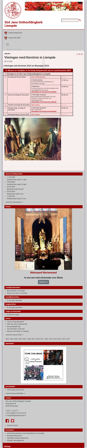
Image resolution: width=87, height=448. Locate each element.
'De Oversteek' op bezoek (16, 329)
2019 (33, 339)
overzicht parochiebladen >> (15, 393)
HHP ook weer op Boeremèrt (17, 324)
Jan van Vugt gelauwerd (15, 322)
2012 (64, 339)
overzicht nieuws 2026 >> (14, 335)
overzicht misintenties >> (14, 202)
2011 (68, 339)
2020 (29, 339)
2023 (16, 339)
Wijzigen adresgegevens (15, 440)
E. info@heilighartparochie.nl (16, 415)
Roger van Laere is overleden (17, 293)
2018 (38, 339)
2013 (59, 339)
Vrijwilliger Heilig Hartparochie (17, 438)
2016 (46, 339)
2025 (7, 339)
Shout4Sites (10, 49)
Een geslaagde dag (13, 326)
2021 (25, 339)
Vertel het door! (12, 425)
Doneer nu (43, 282)
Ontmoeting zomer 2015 (15, 390)
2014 (55, 339)
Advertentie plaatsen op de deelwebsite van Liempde (25, 433)
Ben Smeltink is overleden (16, 291)
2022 (20, 339)
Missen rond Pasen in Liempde (18, 331)
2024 (11, 339)
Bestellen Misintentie (14, 436)
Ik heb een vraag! (13, 314)
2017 (42, 339)
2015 (51, 339)
